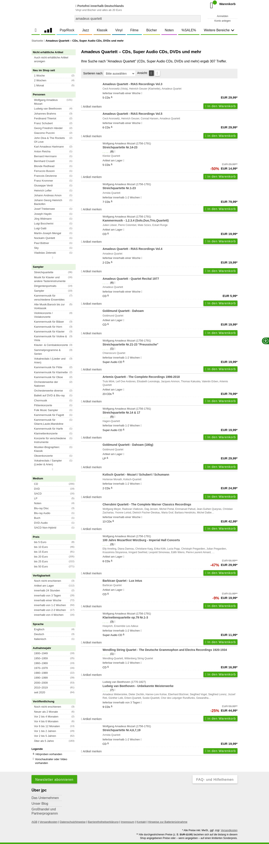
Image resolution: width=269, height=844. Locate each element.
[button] (55, 59)
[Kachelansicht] (157, 73)
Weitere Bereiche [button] (219, 30)
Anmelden (222, 16)
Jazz (85, 30)
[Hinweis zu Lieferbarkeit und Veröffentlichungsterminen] (141, 93)
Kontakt (141, 816)
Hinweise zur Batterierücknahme (167, 816)
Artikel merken (91, 106)
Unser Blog (40, 798)
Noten (169, 30)
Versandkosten (49, 816)
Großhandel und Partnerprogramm (45, 806)
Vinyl (119, 30)
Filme (134, 30)
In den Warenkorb (220, 106)
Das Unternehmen (45, 792)
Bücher (151, 30)
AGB (34, 816)
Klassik (102, 30)
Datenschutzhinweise (73, 816)
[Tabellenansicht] (151, 73)
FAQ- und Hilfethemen (215, 774)
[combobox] (138, 18)
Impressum (127, 816)
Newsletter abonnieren (54, 774)
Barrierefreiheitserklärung (103, 816)
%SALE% (189, 30)
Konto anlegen (222, 20)
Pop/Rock (67, 30)
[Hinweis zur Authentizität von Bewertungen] (114, 151)
